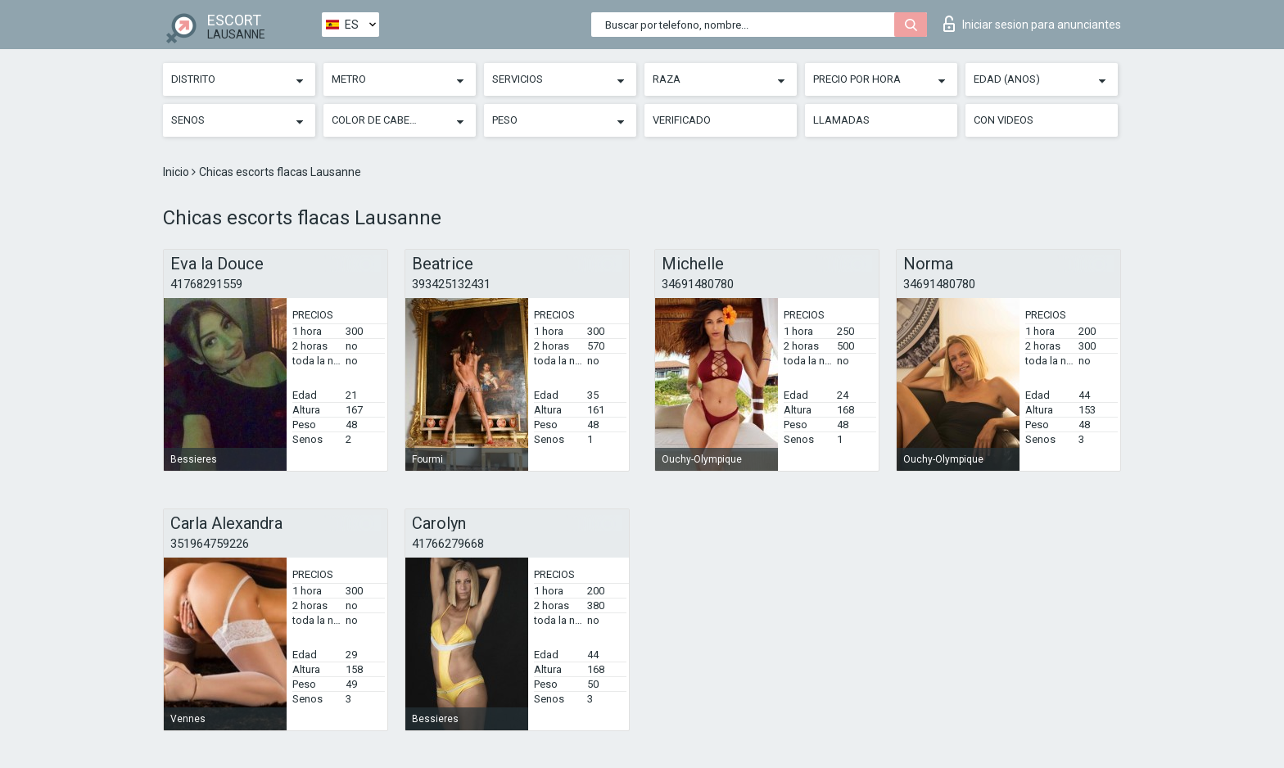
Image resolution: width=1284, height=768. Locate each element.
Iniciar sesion (1032, 24)
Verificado (682, 120)
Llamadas (841, 120)
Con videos (1003, 120)
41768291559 (206, 284)
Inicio (177, 171)
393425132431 (451, 284)
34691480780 (698, 284)
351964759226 (209, 543)
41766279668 (448, 543)
